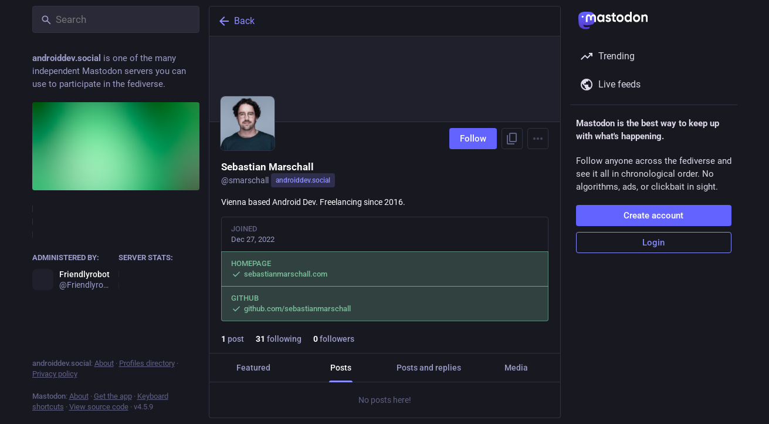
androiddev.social (303, 180)
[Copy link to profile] (512, 138)
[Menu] (537, 138)
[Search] (115, 19)
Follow (473, 138)
